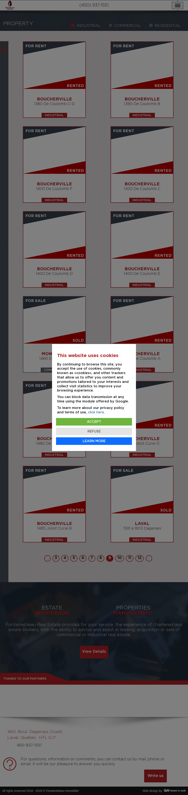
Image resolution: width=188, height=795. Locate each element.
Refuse (94, 431)
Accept (94, 421)
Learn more (94, 441)
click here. (96, 412)
